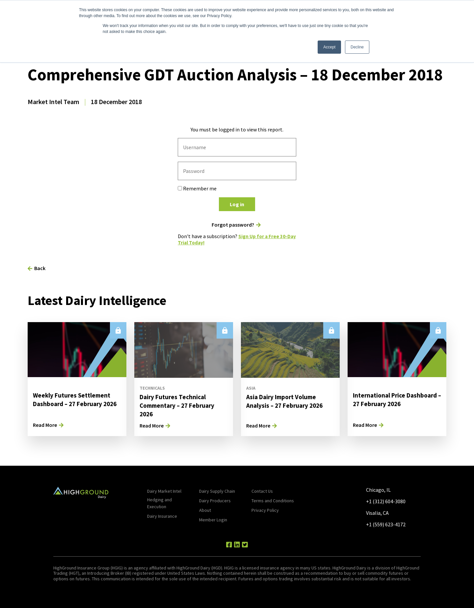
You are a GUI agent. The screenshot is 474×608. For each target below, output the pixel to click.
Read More (45, 425)
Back (39, 268)
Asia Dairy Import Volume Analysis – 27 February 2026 (286, 401)
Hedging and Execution (159, 503)
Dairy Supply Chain (217, 491)
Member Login (213, 520)
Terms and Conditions (272, 501)
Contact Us (262, 491)
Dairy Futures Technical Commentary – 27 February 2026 (180, 405)
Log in (237, 204)
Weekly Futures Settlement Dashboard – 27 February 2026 (73, 403)
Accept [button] (329, 47)
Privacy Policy (265, 510)
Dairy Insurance (162, 516)
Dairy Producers (215, 501)
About (205, 510)
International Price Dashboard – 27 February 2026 (389, 403)
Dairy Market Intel (164, 491)
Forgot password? (233, 225)
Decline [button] (357, 47)
